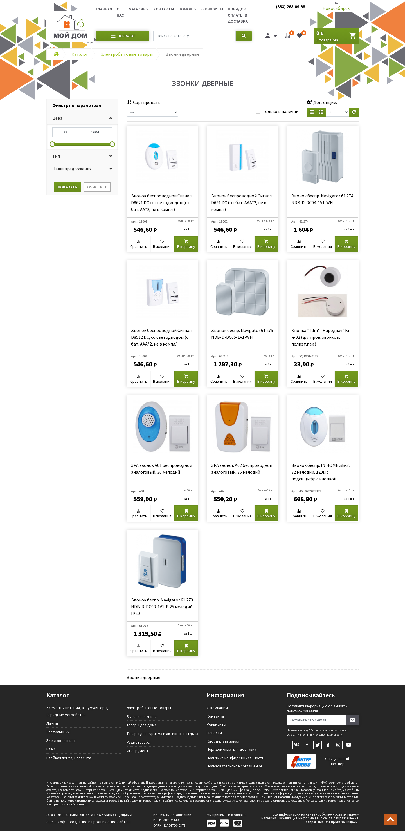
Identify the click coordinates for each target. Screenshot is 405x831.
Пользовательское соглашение (234, 765)
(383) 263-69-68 (290, 7)
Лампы (52, 723)
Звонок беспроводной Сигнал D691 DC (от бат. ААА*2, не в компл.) (241, 202)
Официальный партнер (337, 761)
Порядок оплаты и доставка (238, 15)
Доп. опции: (322, 102)
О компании (217, 707)
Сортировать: (144, 102)
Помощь (187, 9)
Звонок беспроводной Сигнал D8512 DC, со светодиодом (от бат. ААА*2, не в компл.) (161, 337)
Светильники (58, 731)
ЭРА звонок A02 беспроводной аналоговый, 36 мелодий (241, 468)
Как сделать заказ (223, 741)
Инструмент (137, 750)
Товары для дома (142, 724)
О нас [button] (120, 12)
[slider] (52, 144)
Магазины (139, 9)
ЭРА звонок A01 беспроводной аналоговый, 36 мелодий (161, 468)
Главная (104, 9)
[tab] (82, 105)
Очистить (97, 187)
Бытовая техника (142, 716)
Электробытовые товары (149, 707)
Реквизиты (211, 9)
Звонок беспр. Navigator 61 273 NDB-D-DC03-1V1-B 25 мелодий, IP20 (162, 606)
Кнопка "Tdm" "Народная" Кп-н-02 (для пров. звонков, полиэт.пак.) (321, 337)
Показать (67, 187)
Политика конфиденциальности (235, 757)
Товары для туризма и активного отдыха (162, 733)
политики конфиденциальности (322, 734)
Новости (214, 732)
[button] (82, 118)
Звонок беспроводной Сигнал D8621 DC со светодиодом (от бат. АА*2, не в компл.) (161, 202)
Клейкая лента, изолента (68, 757)
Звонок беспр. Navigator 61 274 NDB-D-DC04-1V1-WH (322, 199)
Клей (50, 749)
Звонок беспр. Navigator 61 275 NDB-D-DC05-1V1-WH (242, 334)
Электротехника (61, 740)
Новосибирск (336, 8)
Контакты (163, 9)
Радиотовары (138, 742)
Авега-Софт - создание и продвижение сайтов (88, 821)
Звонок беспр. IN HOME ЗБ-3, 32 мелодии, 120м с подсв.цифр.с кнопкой (320, 472)
